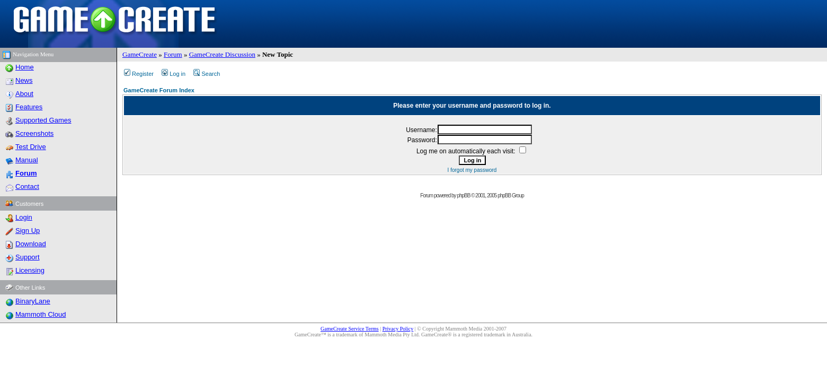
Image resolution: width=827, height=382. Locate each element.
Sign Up (27, 231)
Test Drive (30, 147)
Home (24, 67)
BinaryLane (32, 301)
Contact (27, 186)
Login (23, 217)
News (24, 80)
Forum (173, 54)
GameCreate (139, 54)
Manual (26, 160)
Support (27, 257)
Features (28, 107)
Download (30, 244)
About (24, 94)
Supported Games (43, 120)
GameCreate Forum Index (158, 90)
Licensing (30, 270)
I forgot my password (472, 170)
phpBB (463, 195)
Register (139, 74)
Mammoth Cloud (40, 314)
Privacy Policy (398, 329)
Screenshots (34, 133)
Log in (173, 74)
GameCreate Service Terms (350, 329)
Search (206, 74)
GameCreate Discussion (222, 54)
